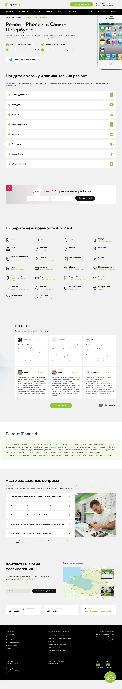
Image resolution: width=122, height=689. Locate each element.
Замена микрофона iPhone (105, 643)
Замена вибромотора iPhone (106, 640)
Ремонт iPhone (11, 640)
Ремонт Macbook (11, 649)
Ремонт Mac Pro (11, 655)
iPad (48, 11)
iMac (59, 11)
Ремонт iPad (10, 646)
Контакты (101, 11)
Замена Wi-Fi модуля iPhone (57, 645)
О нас (90, 11)
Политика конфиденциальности (13, 672)
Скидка (110, 677)
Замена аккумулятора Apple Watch (59, 648)
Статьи (113, 11)
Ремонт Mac (10, 658)
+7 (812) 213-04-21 (105, 4)
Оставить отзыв (110, 414)
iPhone (8, 11)
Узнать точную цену (25, 59)
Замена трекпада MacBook (57, 654)
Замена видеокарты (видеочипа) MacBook (59, 641)
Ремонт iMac (10, 643)
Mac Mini (72, 11)
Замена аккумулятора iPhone (106, 649)
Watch (36, 11)
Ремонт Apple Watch (13, 652)
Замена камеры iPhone (104, 646)
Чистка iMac (52, 651)
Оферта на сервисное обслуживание (56, 672)
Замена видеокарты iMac (56, 659)
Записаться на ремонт (81, 4)
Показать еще (61, 415)
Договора (18, 551)
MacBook (22, 11)
